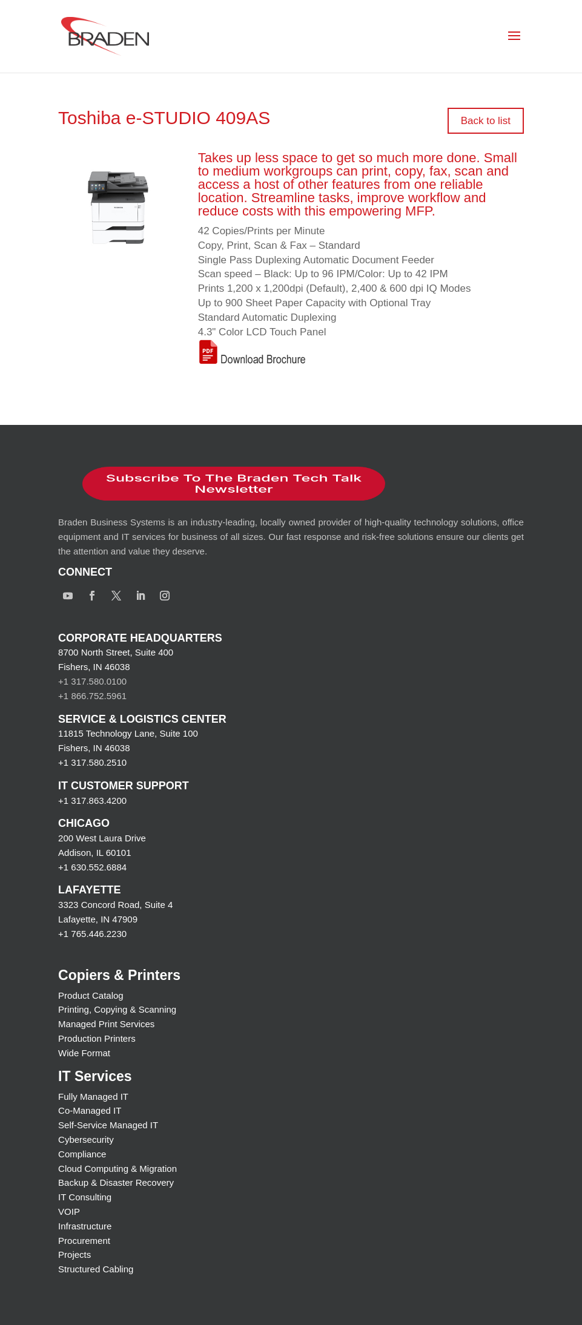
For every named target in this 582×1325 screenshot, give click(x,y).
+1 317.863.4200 (92, 800)
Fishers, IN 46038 (94, 667)
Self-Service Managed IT (108, 1125)
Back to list (486, 121)
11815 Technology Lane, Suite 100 (128, 733)
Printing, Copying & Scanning (117, 1009)
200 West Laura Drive (102, 838)
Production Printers (97, 1038)
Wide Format (84, 1053)
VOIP (69, 1211)
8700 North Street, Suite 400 (115, 652)
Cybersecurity (86, 1139)
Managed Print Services (106, 1024)
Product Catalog (91, 995)
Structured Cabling (95, 1269)
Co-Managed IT (89, 1110)
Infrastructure (84, 1226)
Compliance (82, 1154)
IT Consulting (84, 1197)
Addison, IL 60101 (94, 852)
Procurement (84, 1240)
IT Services (94, 1076)
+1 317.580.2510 (92, 762)
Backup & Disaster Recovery (116, 1182)
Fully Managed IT (93, 1096)
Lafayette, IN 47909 (97, 919)
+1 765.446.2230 (92, 934)
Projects (74, 1254)
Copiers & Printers (119, 975)
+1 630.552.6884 (92, 867)
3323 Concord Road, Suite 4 (115, 904)
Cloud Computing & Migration (117, 1168)
